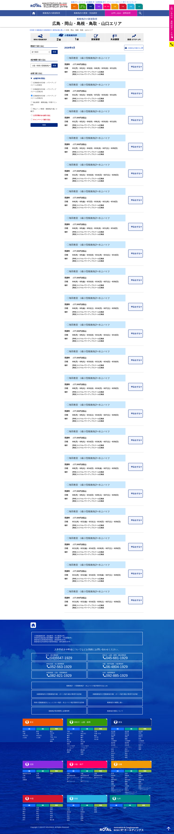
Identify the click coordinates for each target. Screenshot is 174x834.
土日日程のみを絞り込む (41, 115)
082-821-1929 (61, 676)
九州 (139, 6)
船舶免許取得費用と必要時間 (59, 711)
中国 (123, 6)
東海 (91, 6)
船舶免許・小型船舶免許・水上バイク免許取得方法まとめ (87, 686)
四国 (131, 6)
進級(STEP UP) (134, 37)
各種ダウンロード (77, 2)
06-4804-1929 (117, 667)
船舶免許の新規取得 (44, 30)
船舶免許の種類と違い (115, 702)
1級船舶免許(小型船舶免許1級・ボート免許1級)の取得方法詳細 (59, 694)
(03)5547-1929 (60, 658)
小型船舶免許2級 (59, 39)
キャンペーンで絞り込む (41, 119)
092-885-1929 (117, 676)
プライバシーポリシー (114, 2)
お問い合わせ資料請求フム (171, 22)
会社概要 (89, 2)
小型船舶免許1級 (77, 39)
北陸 (99, 6)
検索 (44, 125)
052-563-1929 (61, 667)
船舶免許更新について (115, 711)
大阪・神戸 (107, 6)
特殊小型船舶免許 (40, 37)
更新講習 (95, 37)
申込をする (135, 67)
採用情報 (99, 2)
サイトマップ (131, 2)
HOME (32, 30)
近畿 (115, 6)
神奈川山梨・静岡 (82, 6)
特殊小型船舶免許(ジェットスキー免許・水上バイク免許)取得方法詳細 (59, 702)
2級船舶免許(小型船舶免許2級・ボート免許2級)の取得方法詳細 (115, 694)
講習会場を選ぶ (58, 30)
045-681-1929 (117, 658)
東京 (74, 6)
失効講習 (114, 37)
